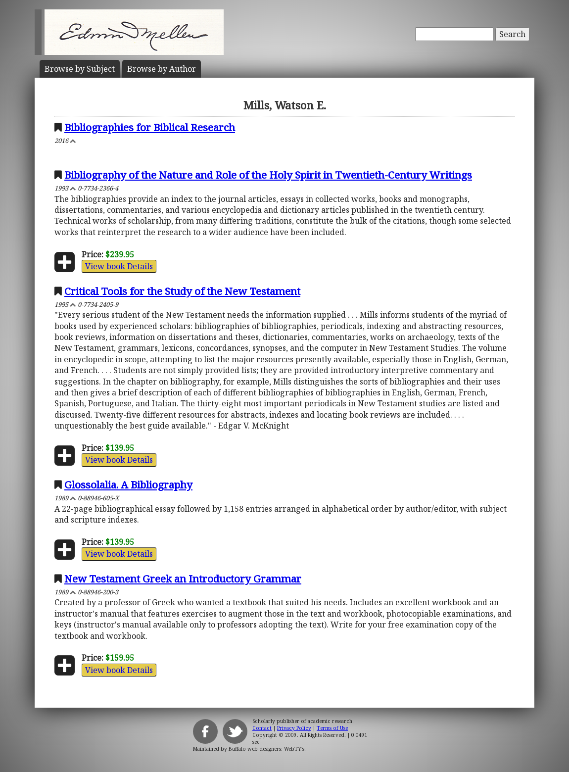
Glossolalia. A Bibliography (128, 484)
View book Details (119, 266)
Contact (262, 727)
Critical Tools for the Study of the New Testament (182, 291)
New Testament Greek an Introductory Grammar (182, 578)
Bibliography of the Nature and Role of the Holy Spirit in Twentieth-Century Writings (268, 175)
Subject (80, 69)
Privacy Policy (294, 727)
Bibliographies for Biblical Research (149, 127)
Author (161, 69)
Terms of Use (332, 727)
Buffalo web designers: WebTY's (266, 748)
